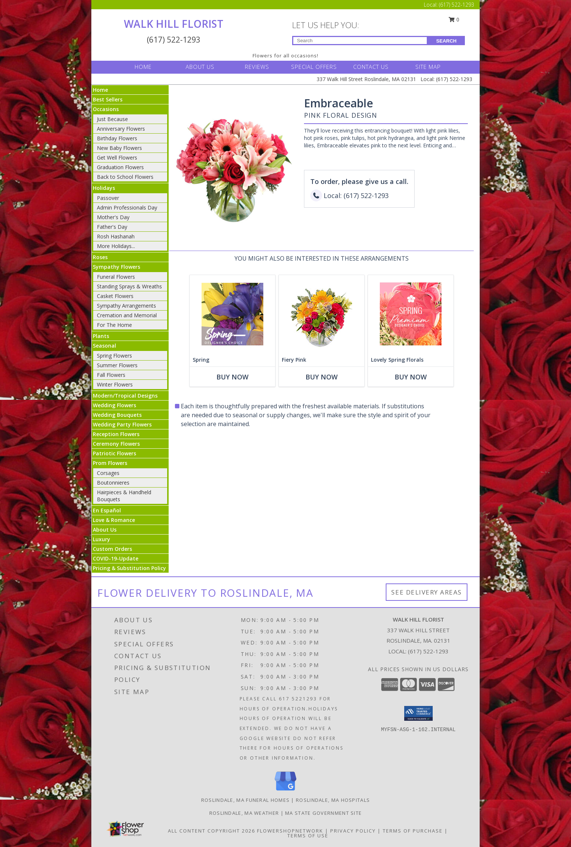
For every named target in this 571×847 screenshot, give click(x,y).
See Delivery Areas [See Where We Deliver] (426, 592)
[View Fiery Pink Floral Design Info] (321, 314)
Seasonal (104, 345)
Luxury (101, 539)
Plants (101, 335)
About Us (104, 529)
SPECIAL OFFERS (314, 66)
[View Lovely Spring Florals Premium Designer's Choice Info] (410, 314)
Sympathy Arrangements (126, 305)
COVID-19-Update (115, 558)
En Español (107, 510)
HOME (143, 66)
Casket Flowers (115, 295)
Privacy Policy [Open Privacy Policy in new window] (353, 830)
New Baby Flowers (119, 147)
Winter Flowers (115, 384)
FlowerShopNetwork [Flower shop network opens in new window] (290, 830)
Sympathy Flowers (116, 266)
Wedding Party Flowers (122, 424)
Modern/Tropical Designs (125, 395)
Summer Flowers (117, 365)
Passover (108, 197)
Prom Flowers (110, 462)
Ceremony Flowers (116, 443)
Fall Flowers (111, 374)
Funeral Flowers (116, 276)
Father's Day (112, 226)
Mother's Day (113, 217)
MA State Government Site (323, 813)
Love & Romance (114, 519)
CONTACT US (371, 66)
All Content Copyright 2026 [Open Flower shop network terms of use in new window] (211, 830)
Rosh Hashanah (116, 236)
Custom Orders (112, 548)
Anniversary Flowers (121, 128)
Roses (100, 257)
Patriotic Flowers (114, 453)
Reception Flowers (116, 434)
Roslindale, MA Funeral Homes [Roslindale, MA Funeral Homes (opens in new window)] (245, 800)
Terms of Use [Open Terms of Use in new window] (307, 835)
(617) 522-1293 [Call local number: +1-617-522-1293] (428, 651)
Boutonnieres (113, 482)
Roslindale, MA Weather (244, 813)
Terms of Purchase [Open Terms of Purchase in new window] (413, 830)
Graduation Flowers (120, 167)
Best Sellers (107, 99)
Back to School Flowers (125, 176)
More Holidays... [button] (116, 246)
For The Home (114, 324)
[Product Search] (360, 40)
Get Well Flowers (117, 157)
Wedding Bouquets (117, 414)
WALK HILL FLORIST (173, 24)
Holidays (104, 187)
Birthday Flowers (117, 138)
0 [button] (454, 19)
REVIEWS (257, 66)
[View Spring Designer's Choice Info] (232, 314)
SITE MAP (428, 66)
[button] (418, 713)
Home (100, 89)
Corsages (108, 472)
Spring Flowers (114, 355)
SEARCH (446, 41)
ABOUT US (200, 66)
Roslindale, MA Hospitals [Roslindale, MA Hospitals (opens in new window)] (333, 800)
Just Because (112, 119)
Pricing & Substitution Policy (129, 568)
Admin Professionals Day (127, 207)
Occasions (106, 109)
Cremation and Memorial (127, 315)
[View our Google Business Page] (285, 790)
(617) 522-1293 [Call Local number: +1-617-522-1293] (456, 4)
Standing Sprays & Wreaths (129, 286)
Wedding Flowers (114, 405)
